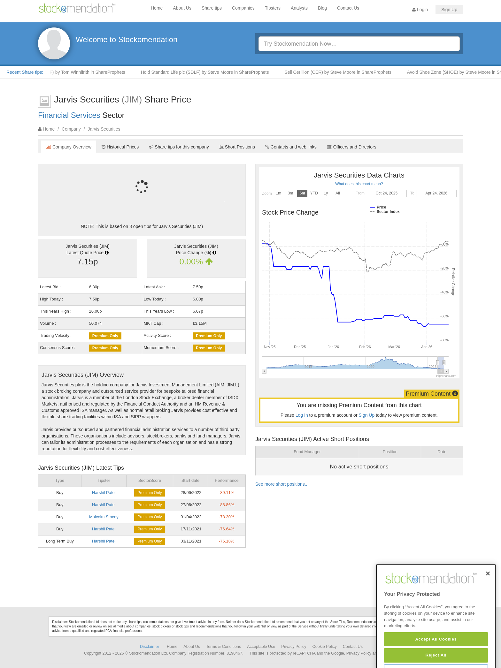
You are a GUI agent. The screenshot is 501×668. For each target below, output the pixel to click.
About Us (182, 8)
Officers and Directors (351, 146)
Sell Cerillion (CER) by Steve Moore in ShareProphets (341, 72)
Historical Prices (120, 146)
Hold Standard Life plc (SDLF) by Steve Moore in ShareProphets (209, 72)
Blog (322, 8)
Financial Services (69, 115)
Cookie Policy (324, 646)
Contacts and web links (291, 146)
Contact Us (348, 8)
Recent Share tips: (24, 72)
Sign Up (449, 9)
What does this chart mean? (359, 184)
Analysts (299, 8)
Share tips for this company (179, 146)
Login (420, 9)
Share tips (212, 8)
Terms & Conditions (223, 646)
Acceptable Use (261, 646)
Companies (243, 8)
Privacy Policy (293, 646)
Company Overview (68, 146)
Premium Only (105, 336)
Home (157, 8)
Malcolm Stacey (104, 516)
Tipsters (273, 8)
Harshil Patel (104, 492)
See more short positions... (282, 484)
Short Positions (237, 146)
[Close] (488, 597)
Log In (302, 415)
